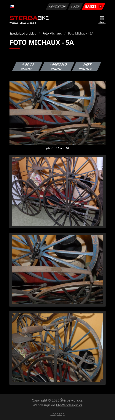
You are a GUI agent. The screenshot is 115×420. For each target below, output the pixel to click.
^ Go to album (27, 66)
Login (76, 6)
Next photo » (85, 66)
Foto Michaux (52, 33)
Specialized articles (22, 33)
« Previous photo (58, 66)
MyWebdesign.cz (69, 405)
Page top (57, 414)
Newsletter (57, 6)
